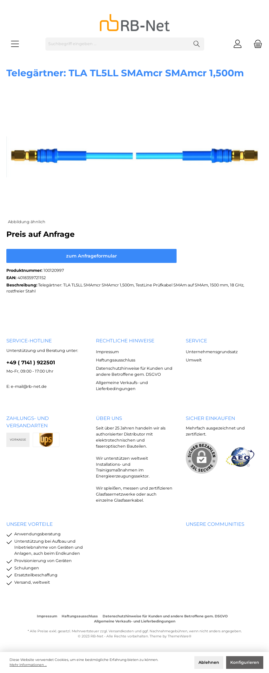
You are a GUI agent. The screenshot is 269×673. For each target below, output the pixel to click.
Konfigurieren (244, 662)
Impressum (107, 351)
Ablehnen (208, 662)
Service (196, 341)
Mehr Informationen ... (28, 665)
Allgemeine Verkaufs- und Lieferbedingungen (134, 621)
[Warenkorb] (256, 44)
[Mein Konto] (237, 44)
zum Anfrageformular (91, 256)
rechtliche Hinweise (125, 341)
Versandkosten (121, 631)
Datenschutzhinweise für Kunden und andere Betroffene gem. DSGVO (165, 616)
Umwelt (194, 360)
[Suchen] (196, 44)
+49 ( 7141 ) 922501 (30, 362)
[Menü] (15, 44)
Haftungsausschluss (115, 360)
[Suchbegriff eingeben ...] (117, 44)
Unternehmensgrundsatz (212, 351)
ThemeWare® (180, 636)
